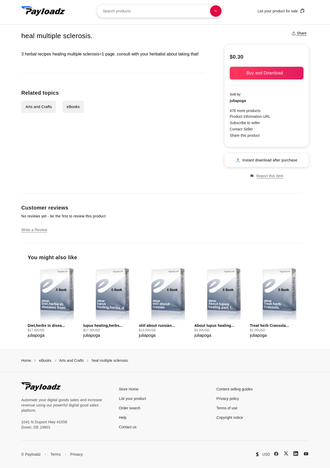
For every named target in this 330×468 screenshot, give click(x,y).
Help (123, 417)
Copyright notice (229, 417)
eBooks (73, 106)
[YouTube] (306, 453)
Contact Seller (241, 129)
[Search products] (216, 11)
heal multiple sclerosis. (110, 360)
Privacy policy (227, 398)
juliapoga (238, 101)
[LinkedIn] (295, 453)
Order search (130, 408)
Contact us (128, 427)
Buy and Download (266, 73)
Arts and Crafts (39, 106)
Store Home (129, 389)
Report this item (266, 176)
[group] (54, 302)
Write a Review (34, 230)
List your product (132, 398)
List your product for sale (281, 10)
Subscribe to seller (245, 123)
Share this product (245, 135)
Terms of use (226, 408)
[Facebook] (276, 453)
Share (299, 33)
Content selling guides (234, 389)
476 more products (245, 111)
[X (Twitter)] (286, 453)
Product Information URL (250, 116)
